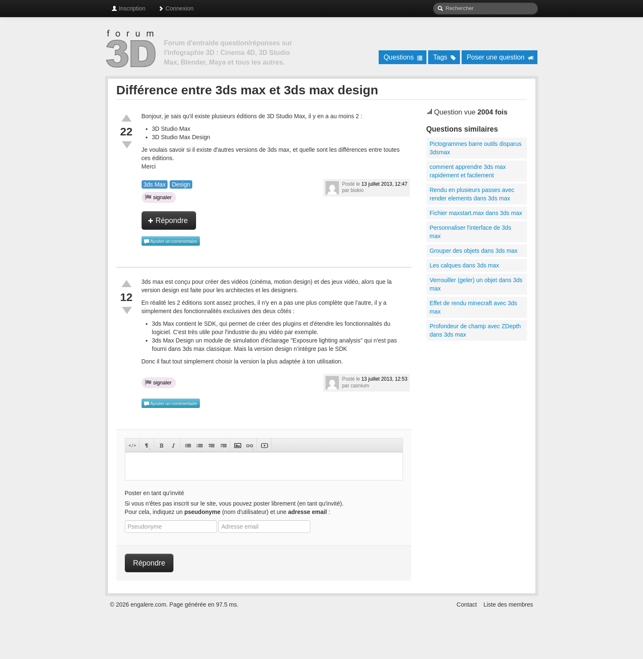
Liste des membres (508, 604)
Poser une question (500, 57)
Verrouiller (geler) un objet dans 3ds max (476, 284)
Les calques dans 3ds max (464, 265)
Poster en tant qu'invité (154, 493)
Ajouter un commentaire (170, 241)
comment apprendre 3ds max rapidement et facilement (468, 171)
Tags (444, 57)
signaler (158, 197)
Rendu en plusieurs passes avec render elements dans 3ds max (472, 194)
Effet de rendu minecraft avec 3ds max (473, 307)
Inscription (128, 8)
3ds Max (155, 184)
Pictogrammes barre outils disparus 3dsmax (476, 148)
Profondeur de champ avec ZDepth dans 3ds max (475, 330)
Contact (467, 604)
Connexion (176, 8)
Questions (403, 57)
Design (181, 184)
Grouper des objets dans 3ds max (474, 250)
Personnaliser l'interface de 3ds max (470, 231)
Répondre (168, 220)
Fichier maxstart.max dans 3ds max (476, 213)
